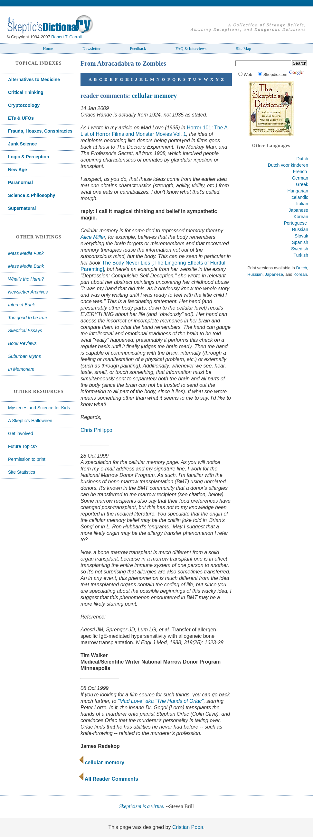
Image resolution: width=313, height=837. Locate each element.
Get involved (20, 433)
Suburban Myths (24, 356)
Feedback (138, 48)
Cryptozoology (24, 105)
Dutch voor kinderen (288, 165)
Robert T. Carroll (66, 36)
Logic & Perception (28, 156)
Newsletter (91, 48)
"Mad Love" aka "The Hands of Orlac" (161, 701)
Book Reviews (22, 343)
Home (48, 48)
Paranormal (20, 182)
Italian (302, 203)
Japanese (298, 210)
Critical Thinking (25, 92)
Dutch (302, 158)
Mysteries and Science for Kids (39, 407)
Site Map (243, 48)
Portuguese (295, 223)
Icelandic (299, 197)
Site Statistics (21, 472)
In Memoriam (21, 369)
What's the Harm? (26, 279)
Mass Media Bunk (26, 266)
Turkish (301, 255)
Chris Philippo (96, 430)
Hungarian (297, 190)
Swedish (299, 248)
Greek (302, 184)
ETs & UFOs (21, 118)
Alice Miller (93, 237)
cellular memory (154, 95)
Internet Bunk (21, 304)
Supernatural (22, 208)
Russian (300, 229)
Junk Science (22, 143)
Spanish (300, 242)
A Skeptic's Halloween (30, 420)
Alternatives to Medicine (34, 79)
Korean (301, 216)
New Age (17, 169)
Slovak (301, 235)
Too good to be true (27, 317)
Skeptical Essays (25, 330)
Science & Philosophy (31, 195)
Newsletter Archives (28, 291)
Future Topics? (23, 446)
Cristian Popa (187, 827)
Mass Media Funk (25, 253)
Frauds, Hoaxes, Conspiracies (40, 131)
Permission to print (26, 459)
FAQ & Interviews (191, 48)
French (300, 171)
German (300, 178)
